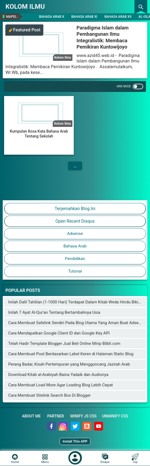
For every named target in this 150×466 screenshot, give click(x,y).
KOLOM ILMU (25, 6)
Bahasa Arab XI (84, 17)
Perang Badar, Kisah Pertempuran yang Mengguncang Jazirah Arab (69, 364)
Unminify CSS (115, 416)
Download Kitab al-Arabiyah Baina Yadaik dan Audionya (58, 374)
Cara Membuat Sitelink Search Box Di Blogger (49, 395)
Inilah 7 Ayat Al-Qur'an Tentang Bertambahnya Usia (54, 312)
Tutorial (75, 271)
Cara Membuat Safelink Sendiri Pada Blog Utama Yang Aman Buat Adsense (76, 322)
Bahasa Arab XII (117, 17)
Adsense (75, 233)
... (75, 166)
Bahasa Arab (75, 246)
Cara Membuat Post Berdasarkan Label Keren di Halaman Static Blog (70, 353)
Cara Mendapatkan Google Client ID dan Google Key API (59, 333)
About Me (31, 416)
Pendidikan (75, 258)
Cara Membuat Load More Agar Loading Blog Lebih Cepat (60, 385)
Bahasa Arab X (51, 17)
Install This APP (75, 441)
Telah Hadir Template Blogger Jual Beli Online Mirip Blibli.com (64, 343)
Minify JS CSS (83, 416)
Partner (55, 416)
